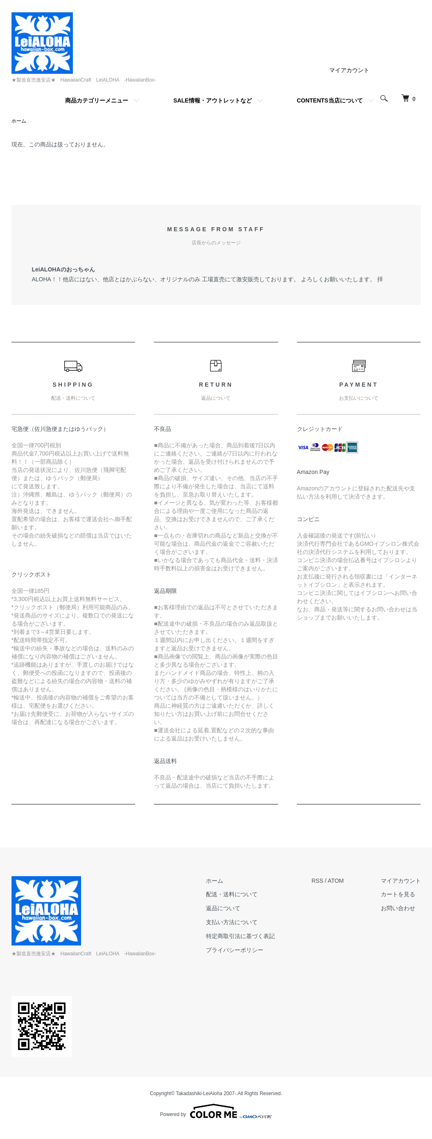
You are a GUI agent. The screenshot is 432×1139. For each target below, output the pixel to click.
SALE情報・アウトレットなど (212, 100)
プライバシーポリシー (234, 950)
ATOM (336, 880)
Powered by (216, 1111)
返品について (223, 908)
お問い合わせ (398, 908)
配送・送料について (232, 894)
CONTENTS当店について (330, 100)
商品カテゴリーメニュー (96, 100)
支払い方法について (232, 922)
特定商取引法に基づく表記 (240, 936)
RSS (317, 880)
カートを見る (398, 894)
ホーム (18, 121)
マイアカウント (349, 70)
